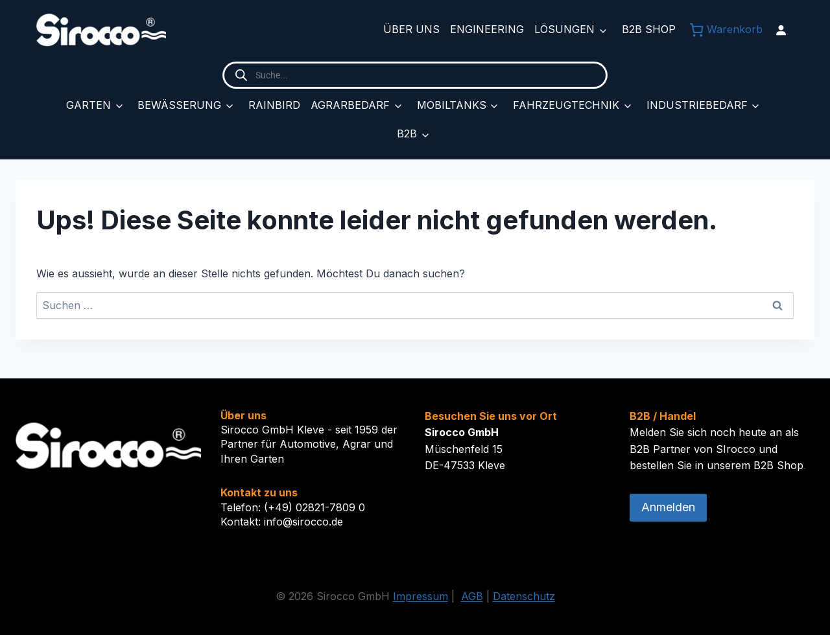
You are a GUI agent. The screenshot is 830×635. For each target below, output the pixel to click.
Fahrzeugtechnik (566, 104)
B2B (407, 133)
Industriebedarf (697, 104)
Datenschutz (524, 596)
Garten (88, 104)
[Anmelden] (781, 30)
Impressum (420, 596)
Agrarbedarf (350, 104)
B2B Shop (649, 29)
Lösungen (564, 29)
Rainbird (274, 104)
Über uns (411, 29)
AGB (472, 596)
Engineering (487, 29)
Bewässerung (179, 104)
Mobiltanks (451, 104)
